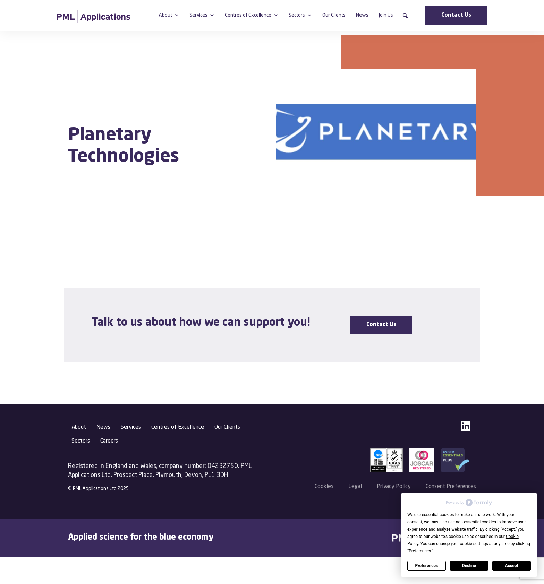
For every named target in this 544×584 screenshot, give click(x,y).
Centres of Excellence (251, 15)
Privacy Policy (394, 486)
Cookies (324, 486)
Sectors (300, 15)
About (169, 15)
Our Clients (334, 15)
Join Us (386, 15)
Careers (109, 441)
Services (201, 15)
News (362, 15)
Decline (469, 565)
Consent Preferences (451, 486)
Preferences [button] (420, 551)
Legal (355, 486)
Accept (511, 565)
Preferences (426, 565)
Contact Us (456, 15)
